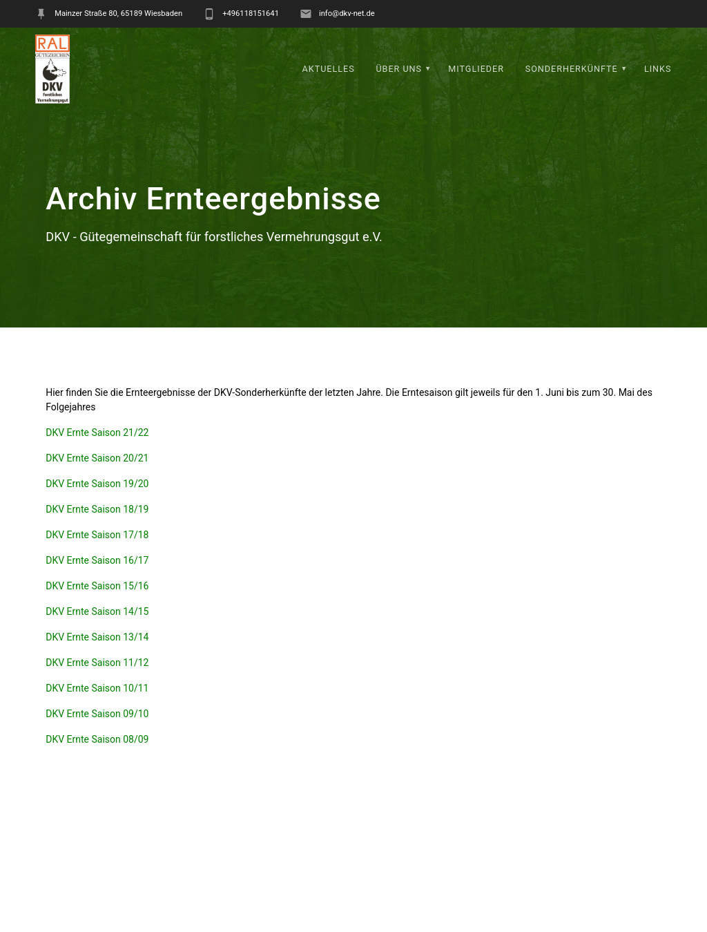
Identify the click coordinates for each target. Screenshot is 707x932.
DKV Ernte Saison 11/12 (97, 662)
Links (658, 69)
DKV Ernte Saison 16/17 (97, 560)
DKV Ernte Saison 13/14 (97, 637)
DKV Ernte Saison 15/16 (97, 585)
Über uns (399, 69)
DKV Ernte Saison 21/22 (97, 432)
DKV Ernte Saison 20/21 (97, 458)
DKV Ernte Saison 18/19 (97, 509)
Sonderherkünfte (571, 69)
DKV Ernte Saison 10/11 (97, 688)
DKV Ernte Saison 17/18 (97, 534)
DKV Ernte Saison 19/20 (97, 483)
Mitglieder (476, 69)
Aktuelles (328, 69)
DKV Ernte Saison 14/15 (97, 611)
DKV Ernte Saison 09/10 (97, 713)
